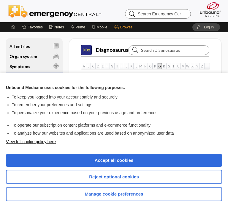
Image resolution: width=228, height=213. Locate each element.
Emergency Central (55, 11)
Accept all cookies (114, 160)
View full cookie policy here (31, 141)
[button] (124, 27)
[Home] (13, 27)
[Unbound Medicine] (208, 9)
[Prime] (77, 27)
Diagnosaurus (104, 50)
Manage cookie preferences (114, 193)
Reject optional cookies (114, 176)
